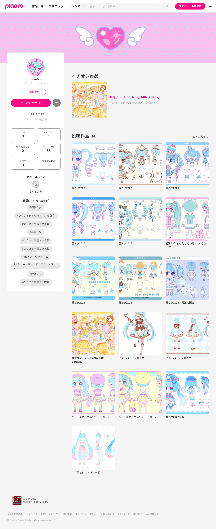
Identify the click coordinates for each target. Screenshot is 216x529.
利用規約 (67, 514)
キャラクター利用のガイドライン (42, 514)
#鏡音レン (36, 273)
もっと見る (35, 191)
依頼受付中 (35, 91)
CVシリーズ (124, 514)
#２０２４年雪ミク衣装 (35, 240)
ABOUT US (152, 514)
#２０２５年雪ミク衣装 (35, 223)
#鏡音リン (36, 232)
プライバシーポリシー (86, 514)
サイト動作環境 (15, 514)
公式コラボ (56, 6)
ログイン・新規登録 (190, 6)
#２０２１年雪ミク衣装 (35, 248)
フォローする (31, 102)
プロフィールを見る (35, 119)
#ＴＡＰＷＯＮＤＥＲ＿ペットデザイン (35, 266)
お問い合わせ (107, 514)
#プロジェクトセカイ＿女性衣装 (35, 215)
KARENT (138, 514)
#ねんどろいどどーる (35, 256)
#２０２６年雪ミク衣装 (35, 282)
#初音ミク (36, 207)
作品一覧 (37, 6)
